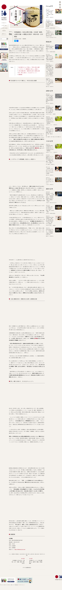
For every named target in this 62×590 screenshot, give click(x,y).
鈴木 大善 (47, 75)
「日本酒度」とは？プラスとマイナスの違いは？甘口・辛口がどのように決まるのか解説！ (49, 171)
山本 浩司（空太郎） (18, 38)
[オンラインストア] (7, 582)
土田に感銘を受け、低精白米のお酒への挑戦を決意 (29, 70)
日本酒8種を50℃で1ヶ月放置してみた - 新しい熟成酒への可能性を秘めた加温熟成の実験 (50, 24)
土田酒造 (36, 338)
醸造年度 (37, 148)
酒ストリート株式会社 (14, 584)
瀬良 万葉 (47, 86)
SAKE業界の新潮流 (4, 28)
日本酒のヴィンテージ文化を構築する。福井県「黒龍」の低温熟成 (35, 562)
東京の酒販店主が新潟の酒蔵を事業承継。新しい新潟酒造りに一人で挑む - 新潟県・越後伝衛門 (49, 110)
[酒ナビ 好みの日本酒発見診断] (24, 582)
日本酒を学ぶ (4, 22)
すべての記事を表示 (27, 567)
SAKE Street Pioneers (53, 202)
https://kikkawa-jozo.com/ (20, 549)
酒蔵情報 (4, 30)
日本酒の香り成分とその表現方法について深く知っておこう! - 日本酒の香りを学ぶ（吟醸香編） (50, 121)
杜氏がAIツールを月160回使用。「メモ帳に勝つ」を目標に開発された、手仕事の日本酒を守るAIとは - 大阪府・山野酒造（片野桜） (50, 197)
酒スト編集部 (48, 136)
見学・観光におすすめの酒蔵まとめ (56, 136)
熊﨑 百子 (47, 236)
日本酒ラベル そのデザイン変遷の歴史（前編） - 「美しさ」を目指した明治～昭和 (49, 13)
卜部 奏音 (47, 202)
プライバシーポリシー (3, 584)
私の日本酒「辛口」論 (53, 37)
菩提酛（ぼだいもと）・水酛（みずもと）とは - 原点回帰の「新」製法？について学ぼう (49, 82)
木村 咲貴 (47, 213)
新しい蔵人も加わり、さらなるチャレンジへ (27, 72)
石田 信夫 (47, 17)
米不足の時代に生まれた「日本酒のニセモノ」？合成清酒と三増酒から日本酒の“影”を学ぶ (49, 232)
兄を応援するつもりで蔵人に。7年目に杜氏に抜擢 (28, 67)
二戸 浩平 (47, 37)
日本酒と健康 (4, 25)
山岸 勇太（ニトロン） (49, 124)
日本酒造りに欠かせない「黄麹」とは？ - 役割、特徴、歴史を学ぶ (18, 562)
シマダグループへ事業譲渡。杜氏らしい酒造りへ (28, 69)
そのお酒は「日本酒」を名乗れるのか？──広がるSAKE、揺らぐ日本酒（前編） (50, 209)
